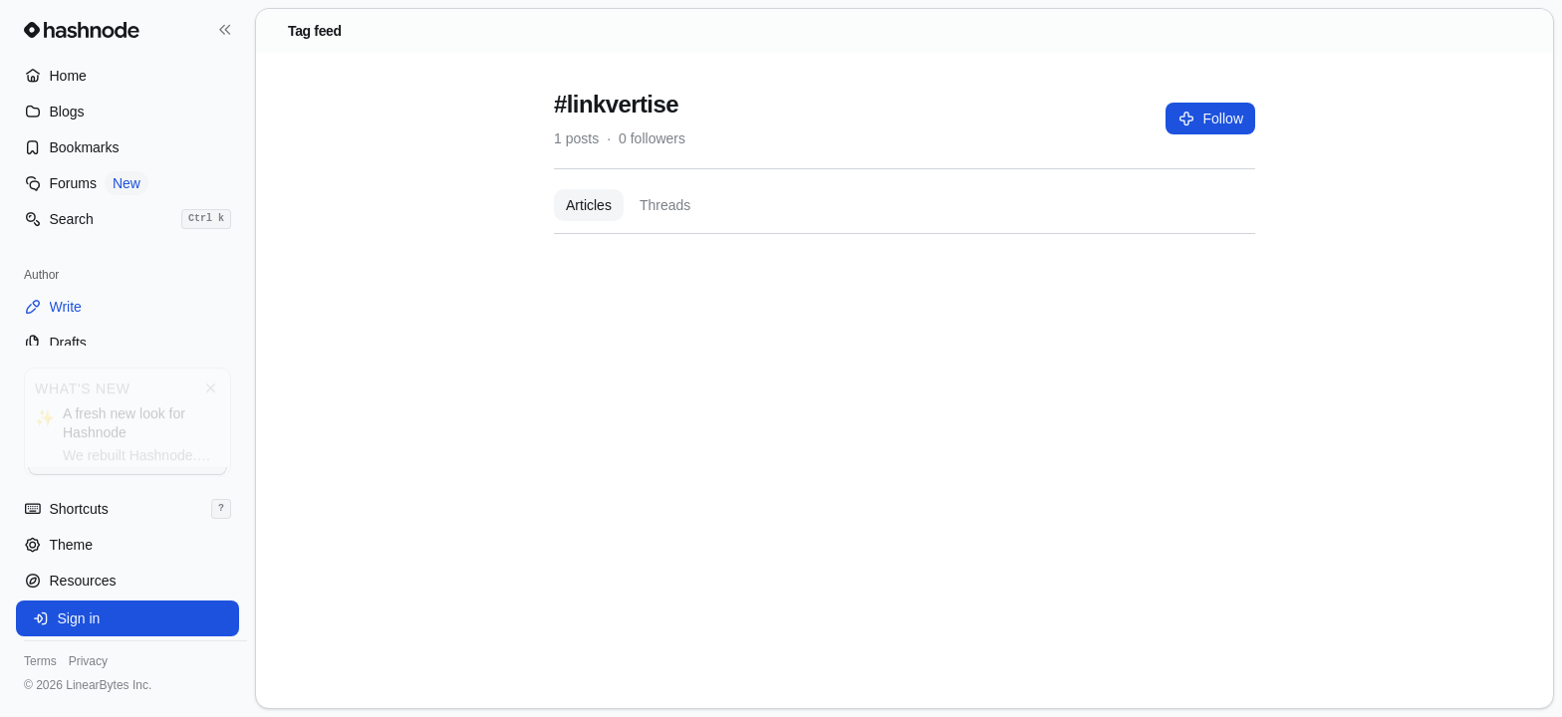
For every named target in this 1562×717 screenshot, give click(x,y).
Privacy (88, 661)
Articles (589, 205)
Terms (40, 661)
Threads (665, 205)
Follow (1210, 118)
